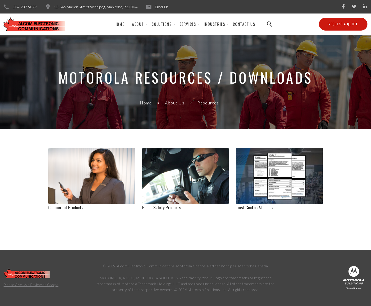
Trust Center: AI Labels (254, 207)
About (138, 24)
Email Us (161, 6)
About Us (174, 102)
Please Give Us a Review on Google (31, 285)
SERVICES (188, 24)
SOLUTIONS (162, 24)
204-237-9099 (25, 6)
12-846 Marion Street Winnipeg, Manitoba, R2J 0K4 (95, 6)
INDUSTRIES (214, 24)
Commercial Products (65, 207)
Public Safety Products (161, 207)
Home (119, 24)
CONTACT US (244, 24)
